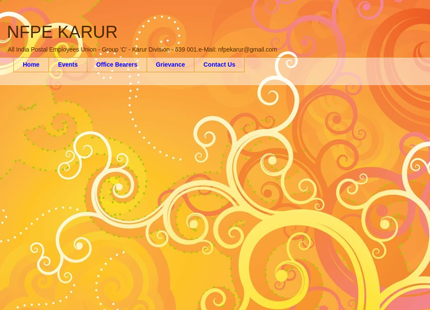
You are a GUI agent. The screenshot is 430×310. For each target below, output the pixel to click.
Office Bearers (117, 64)
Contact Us (219, 64)
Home (31, 64)
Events (68, 64)
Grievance (170, 64)
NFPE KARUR (62, 31)
